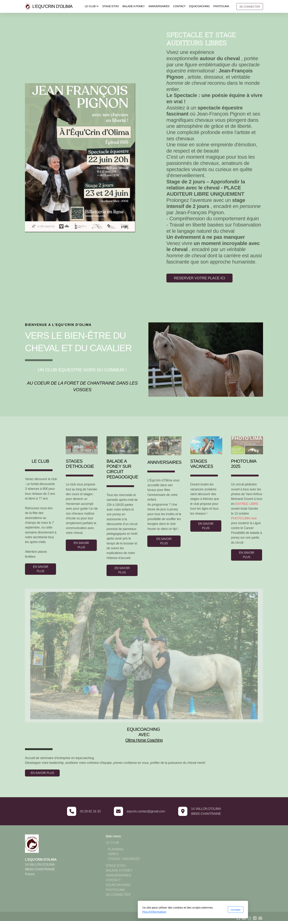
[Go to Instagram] (249, 918)
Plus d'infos (243, 277)
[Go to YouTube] (243, 918)
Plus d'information (105, 911)
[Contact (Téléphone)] (255, 918)
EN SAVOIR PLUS (40, 569)
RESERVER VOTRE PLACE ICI (199, 278)
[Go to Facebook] (238, 918)
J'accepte (187, 909)
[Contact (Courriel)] (260, 918)
